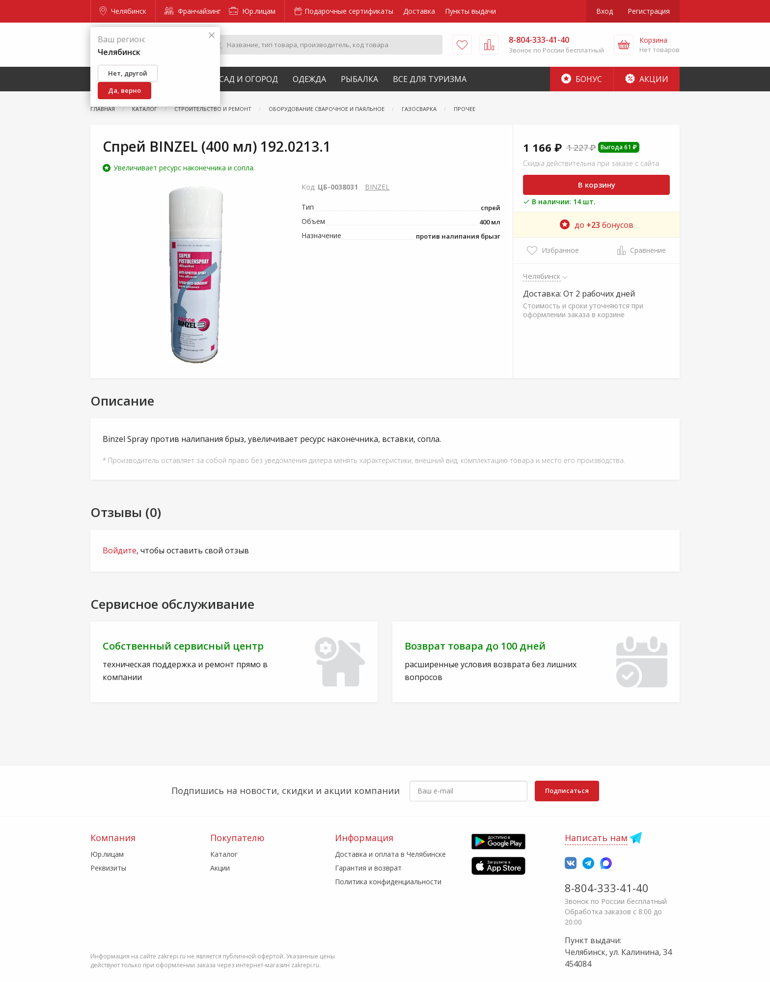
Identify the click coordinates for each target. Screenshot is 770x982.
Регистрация (649, 11)
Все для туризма (430, 79)
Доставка (419, 11)
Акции (646, 79)
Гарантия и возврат (368, 868)
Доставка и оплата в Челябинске (390, 854)
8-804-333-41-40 (607, 887)
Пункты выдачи (470, 11)
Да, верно (124, 90)
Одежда (309, 79)
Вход (604, 11)
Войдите (120, 550)
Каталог (224, 854)
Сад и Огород (248, 79)
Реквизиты (108, 868)
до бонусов (596, 224)
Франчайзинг (193, 11)
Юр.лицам (252, 11)
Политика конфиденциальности (388, 881)
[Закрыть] (212, 35)
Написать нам (596, 838)
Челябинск (123, 11)
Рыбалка (359, 79)
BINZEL (377, 186)
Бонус (581, 79)
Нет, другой (127, 73)
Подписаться (567, 790)
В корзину (596, 185)
